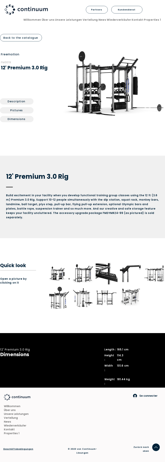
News (7, 421)
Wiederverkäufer (15, 425)
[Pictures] (17, 110)
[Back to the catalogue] (21, 37)
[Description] (17, 101)
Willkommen (12, 406)
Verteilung (11, 418)
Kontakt (9, 429)
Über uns (10, 410)
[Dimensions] (17, 119)
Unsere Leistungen (16, 414)
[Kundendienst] (126, 9)
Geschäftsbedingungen (18, 449)
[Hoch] (156, 447)
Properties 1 (11, 433)
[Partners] (97, 9)
